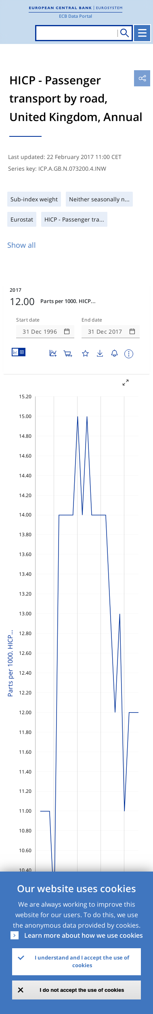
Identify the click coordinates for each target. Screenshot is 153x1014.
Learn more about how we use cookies (83, 935)
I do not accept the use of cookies (82, 990)
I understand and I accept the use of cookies (82, 961)
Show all (21, 245)
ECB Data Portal (75, 16)
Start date (28, 320)
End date (92, 320)
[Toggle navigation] (142, 33)
